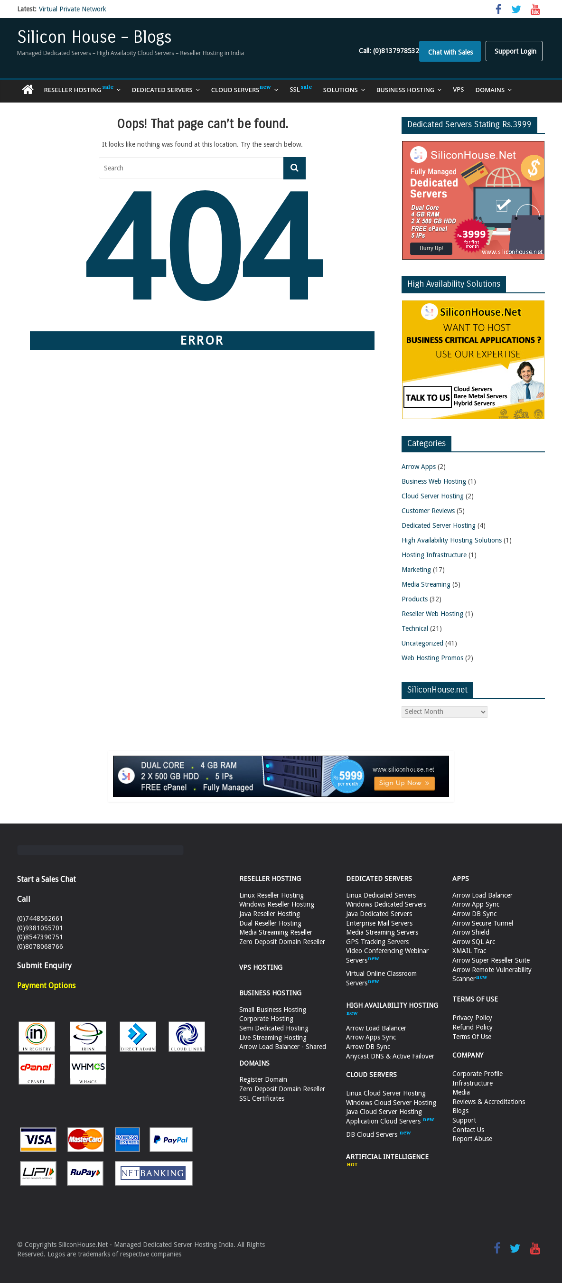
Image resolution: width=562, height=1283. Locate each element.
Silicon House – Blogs (94, 37)
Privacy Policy (472, 1017)
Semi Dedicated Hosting (274, 1028)
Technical (415, 628)
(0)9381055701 (40, 928)
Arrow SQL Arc (473, 942)
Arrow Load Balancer (376, 1028)
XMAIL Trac (469, 951)
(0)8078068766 (40, 946)
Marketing (416, 569)
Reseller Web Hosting (432, 614)
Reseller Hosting (78, 89)
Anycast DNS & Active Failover (390, 1056)
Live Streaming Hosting (273, 1037)
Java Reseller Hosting (269, 914)
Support (464, 1120)
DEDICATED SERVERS (379, 878)
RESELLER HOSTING (270, 878)
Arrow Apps (419, 466)
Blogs (460, 1110)
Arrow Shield (470, 932)
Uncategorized (422, 643)
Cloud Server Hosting (433, 496)
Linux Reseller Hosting (271, 895)
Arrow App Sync (475, 904)
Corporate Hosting (266, 1018)
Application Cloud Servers (390, 1121)
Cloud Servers (241, 89)
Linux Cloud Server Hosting (386, 1093)
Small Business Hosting (272, 1009)
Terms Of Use (471, 1036)
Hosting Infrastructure (434, 555)
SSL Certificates (261, 1098)
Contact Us (468, 1129)
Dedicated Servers (162, 89)
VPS (458, 89)
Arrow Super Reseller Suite (491, 960)
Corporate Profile (477, 1073)
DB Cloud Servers (378, 1134)
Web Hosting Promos (432, 658)
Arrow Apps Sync (371, 1037)
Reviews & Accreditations (488, 1101)
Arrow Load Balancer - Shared (282, 1046)
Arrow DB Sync (368, 1046)
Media (461, 1092)
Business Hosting (405, 89)
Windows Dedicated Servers (386, 904)
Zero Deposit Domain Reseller (282, 942)
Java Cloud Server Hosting (384, 1111)
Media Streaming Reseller (275, 932)
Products (415, 599)
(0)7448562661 (40, 918)
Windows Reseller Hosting (276, 904)
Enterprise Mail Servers (379, 923)
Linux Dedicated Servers (381, 895)
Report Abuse (472, 1139)
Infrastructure (472, 1083)
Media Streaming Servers (382, 932)
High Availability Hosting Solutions (452, 540)
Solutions (340, 89)
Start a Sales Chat (46, 879)
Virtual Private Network (72, 9)
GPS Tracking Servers (377, 942)
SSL (300, 89)
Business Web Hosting (434, 481)
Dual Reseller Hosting (270, 923)
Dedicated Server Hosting (439, 525)
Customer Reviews (428, 511)
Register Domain (263, 1079)
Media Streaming (426, 584)
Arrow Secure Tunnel (482, 923)
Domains (490, 89)
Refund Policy (472, 1027)
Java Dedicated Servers (379, 914)
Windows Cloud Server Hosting (391, 1102)
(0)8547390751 (40, 937)
